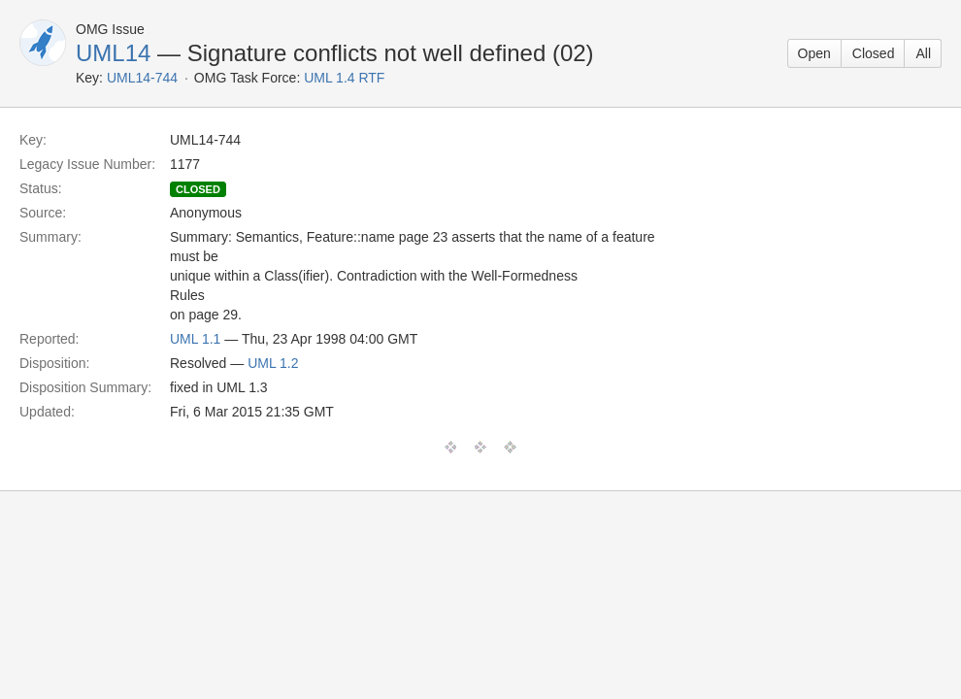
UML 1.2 (273, 363)
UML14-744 (142, 77)
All (923, 53)
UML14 (113, 53)
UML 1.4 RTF (344, 77)
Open (814, 53)
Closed (873, 53)
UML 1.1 (195, 339)
